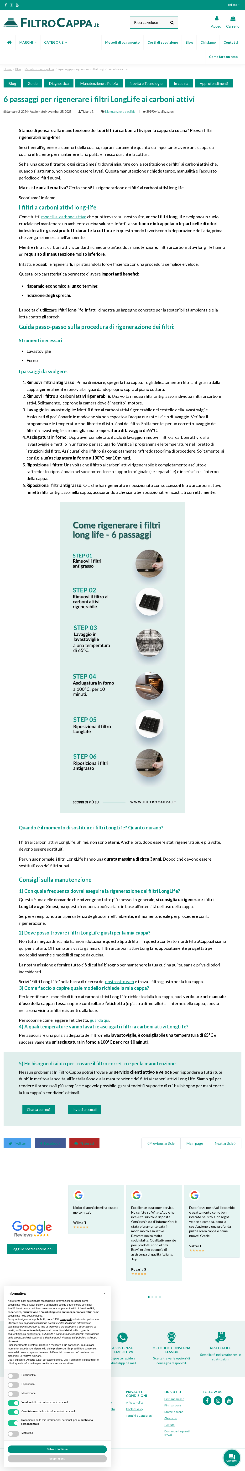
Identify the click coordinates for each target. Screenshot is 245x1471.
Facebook (50, 1143)
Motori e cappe (173, 1412)
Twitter (17, 1143)
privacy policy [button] (35, 1304)
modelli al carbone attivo (63, 216)
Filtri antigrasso (174, 1399)
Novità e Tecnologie (146, 83)
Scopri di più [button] (57, 1458)
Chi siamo (170, 1418)
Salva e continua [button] (57, 1449)
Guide (32, 83)
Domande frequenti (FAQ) (177, 1433)
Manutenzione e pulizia (120, 111)
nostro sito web (119, 981)
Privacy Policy (134, 1403)
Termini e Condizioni (139, 1415)
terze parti (66, 1319)
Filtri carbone (172, 1405)
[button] (27, 42)
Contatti (169, 1425)
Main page (194, 1143)
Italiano (234, 4)
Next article (225, 1143)
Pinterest (84, 1143)
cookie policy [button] (34, 1315)
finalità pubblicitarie (29, 1334)
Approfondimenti (214, 83)
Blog (12, 83)
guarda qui (99, 1020)
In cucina (181, 83)
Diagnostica (59, 83)
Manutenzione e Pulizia (99, 83)
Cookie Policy (134, 1409)
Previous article (161, 1143)
